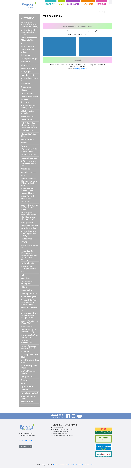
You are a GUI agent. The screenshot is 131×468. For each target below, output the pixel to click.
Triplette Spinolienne (27, 387)
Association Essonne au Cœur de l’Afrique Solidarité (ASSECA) (30, 207)
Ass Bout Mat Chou (26, 120)
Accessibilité (79, 465)
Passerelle (24, 146)
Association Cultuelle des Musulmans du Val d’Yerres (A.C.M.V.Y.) (29, 32)
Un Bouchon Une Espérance (29, 297)
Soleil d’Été (24, 287)
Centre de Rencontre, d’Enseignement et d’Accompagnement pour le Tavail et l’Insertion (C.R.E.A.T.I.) (29, 255)
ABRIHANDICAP (25, 202)
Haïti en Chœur (25, 278)
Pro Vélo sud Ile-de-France (29, 155)
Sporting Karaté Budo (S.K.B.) (30, 393)
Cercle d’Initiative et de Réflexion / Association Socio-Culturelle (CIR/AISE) (29, 125)
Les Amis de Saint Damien (28, 68)
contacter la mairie (25, 446)
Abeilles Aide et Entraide (28, 172)
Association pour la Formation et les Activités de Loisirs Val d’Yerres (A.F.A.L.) (29, 25)
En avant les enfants (27, 131)
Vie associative (27, 18)
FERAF (22, 272)
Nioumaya (24, 143)
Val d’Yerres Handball (27, 402)
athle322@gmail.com (80, 69)
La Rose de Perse (26, 65)
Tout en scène (25, 102)
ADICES (23, 175)
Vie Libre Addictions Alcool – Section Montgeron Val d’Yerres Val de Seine (29, 302)
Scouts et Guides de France (29, 158)
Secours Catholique (26, 290)
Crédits (73, 465)
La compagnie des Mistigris (29, 59)
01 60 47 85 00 (25, 440)
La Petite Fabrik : (26, 62)
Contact (55, 465)
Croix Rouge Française (27, 263)
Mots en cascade (26, 87)
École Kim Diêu (25, 352)
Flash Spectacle (25, 55)
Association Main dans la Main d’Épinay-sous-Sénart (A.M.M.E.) (29, 233)
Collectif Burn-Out (26, 239)
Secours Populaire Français (29, 294)
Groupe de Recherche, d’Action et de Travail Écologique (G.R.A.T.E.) (27, 191)
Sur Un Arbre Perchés (27, 94)
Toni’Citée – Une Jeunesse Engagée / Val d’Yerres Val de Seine (29, 163)
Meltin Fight (24, 380)
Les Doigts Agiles (26, 72)
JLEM (22, 275)
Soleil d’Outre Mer (26, 90)
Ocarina (23, 383)
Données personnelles (64, 465)
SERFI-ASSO (24, 242)
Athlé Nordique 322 (27, 326)
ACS (22, 43)
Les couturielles (25, 84)
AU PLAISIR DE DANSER (27, 47)
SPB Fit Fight (24, 390)
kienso (92, 465)
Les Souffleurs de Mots (28, 75)
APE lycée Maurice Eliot (27, 116)
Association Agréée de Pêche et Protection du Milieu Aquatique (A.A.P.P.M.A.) (29, 315)
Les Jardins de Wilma (27, 139)
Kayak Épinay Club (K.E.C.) (28, 377)
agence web (87, 465)
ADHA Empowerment (27, 223)
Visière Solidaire (25, 169)
